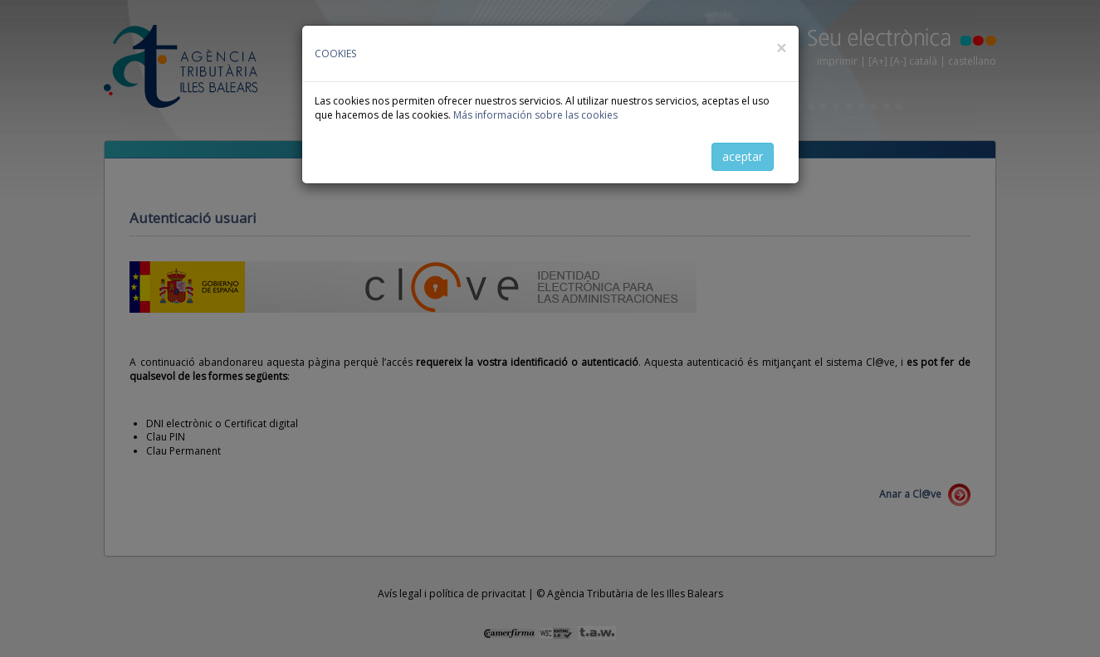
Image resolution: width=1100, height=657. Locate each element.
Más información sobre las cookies (535, 115)
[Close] (781, 48)
